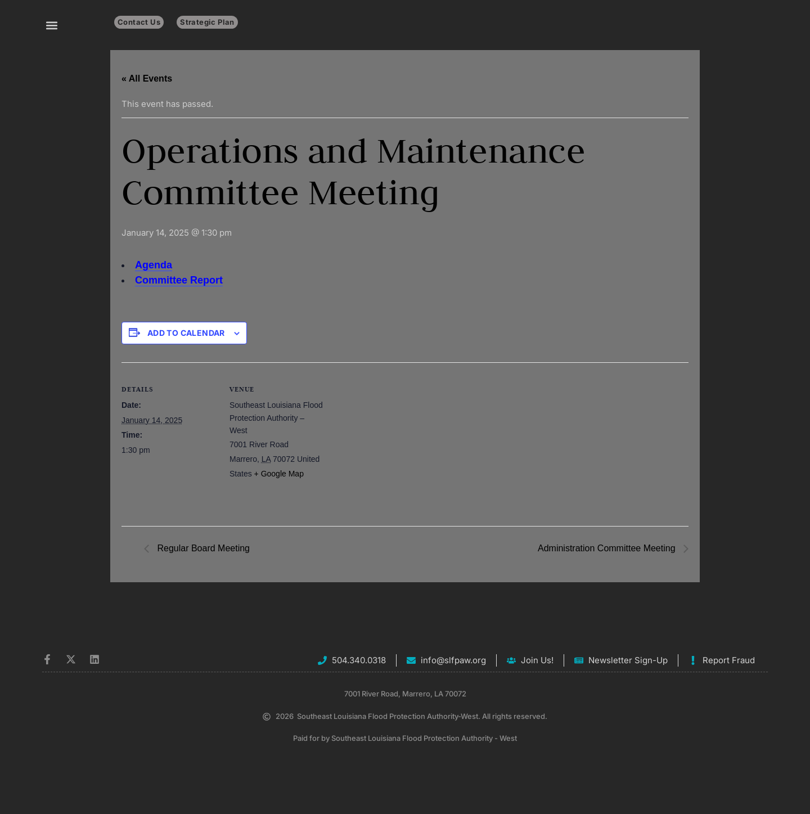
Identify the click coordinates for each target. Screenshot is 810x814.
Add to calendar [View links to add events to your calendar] (186, 333)
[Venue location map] (397, 440)
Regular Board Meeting (202, 548)
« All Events (147, 78)
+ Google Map (279, 473)
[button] (51, 25)
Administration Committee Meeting (608, 548)
